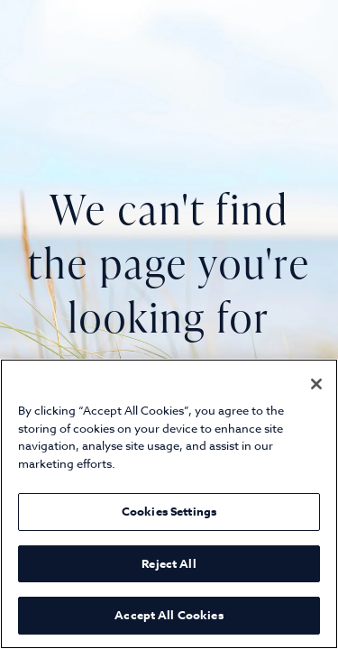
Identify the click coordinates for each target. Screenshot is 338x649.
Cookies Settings (169, 511)
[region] (169, 504)
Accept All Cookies (168, 615)
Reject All (169, 563)
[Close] (316, 384)
